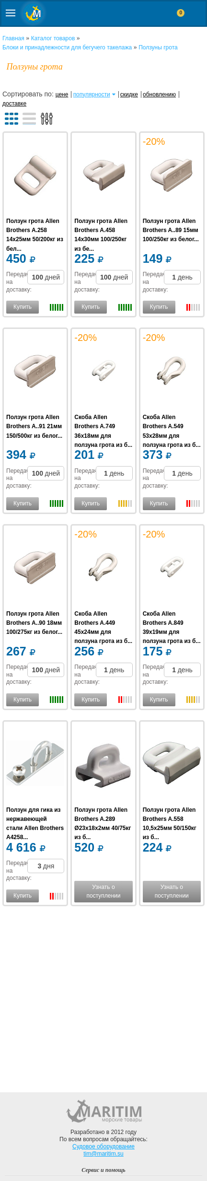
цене (62, 94)
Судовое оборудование (103, 1146)
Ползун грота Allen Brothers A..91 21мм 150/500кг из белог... (34, 426)
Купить (22, 307)
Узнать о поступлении (103, 891)
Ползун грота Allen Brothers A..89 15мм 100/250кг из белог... (171, 230)
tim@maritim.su (103, 1153)
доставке (14, 103)
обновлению (159, 94)
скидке (129, 94)
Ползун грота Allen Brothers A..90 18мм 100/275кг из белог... (34, 622)
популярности (91, 94)
